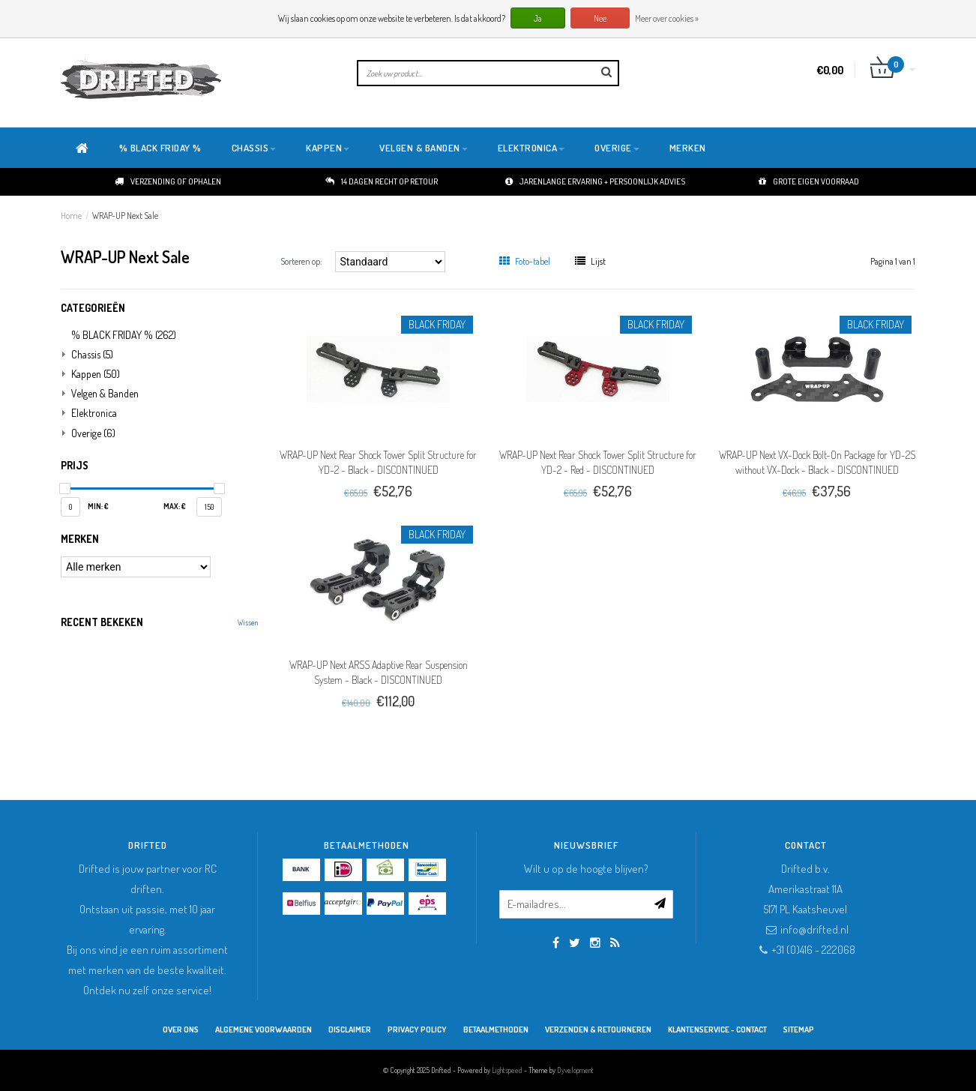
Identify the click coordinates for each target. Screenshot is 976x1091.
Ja (538, 18)
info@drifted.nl (814, 929)
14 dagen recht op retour (381, 181)
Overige (616, 148)
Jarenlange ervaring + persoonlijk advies (595, 181)
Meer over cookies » (667, 18)
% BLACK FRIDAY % (160, 148)
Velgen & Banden (423, 148)
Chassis (254, 148)
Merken (687, 148)
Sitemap (798, 1029)
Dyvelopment (575, 1070)
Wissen (248, 622)
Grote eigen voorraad (809, 181)
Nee (600, 18)
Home (71, 215)
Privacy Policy (417, 1029)
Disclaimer (349, 1029)
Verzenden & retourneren (598, 1029)
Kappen (327, 148)
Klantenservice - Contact (717, 1029)
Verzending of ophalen (168, 181)
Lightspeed (507, 1070)
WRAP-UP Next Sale (125, 215)
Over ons (181, 1029)
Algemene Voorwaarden (263, 1029)
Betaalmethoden (495, 1029)
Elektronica (531, 148)
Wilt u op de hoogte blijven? (586, 869)
